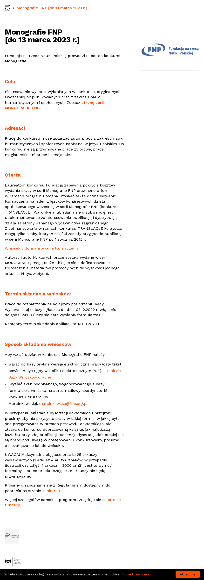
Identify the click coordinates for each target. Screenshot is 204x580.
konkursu (51, 490)
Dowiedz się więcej (135, 574)
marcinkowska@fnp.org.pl (63, 403)
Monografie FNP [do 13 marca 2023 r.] (51, 8)
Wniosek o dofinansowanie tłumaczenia (42, 248)
